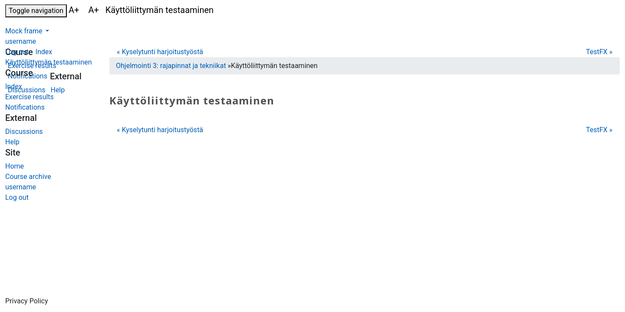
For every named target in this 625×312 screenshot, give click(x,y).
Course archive (28, 176)
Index (13, 86)
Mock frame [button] (24, 31)
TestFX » (599, 52)
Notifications (25, 107)
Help (12, 142)
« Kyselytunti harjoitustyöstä (160, 52)
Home (14, 166)
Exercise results (29, 97)
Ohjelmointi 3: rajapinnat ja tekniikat (171, 66)
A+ (75, 10)
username (20, 41)
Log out (17, 52)
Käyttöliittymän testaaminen (48, 62)
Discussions (24, 131)
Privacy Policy (26, 301)
